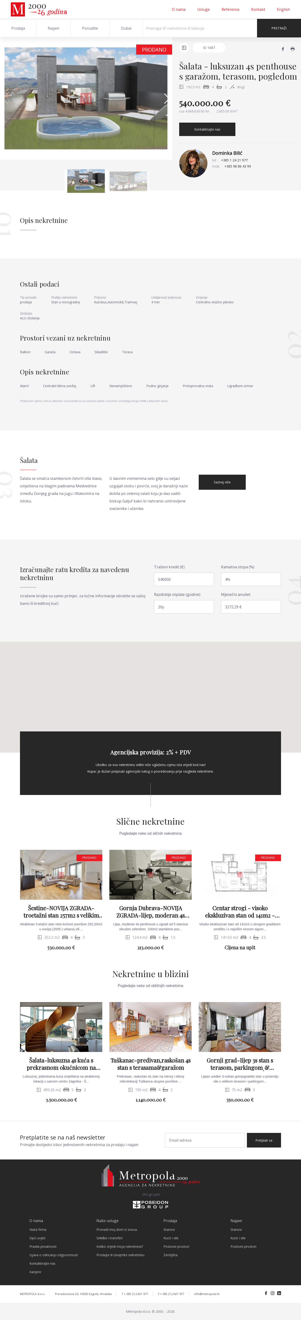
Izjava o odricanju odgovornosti (53, 1255)
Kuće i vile (170, 1238)
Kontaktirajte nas (207, 129)
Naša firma (37, 1229)
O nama (179, 9)
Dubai (126, 28)
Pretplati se (264, 1140)
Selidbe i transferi (109, 1238)
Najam (53, 28)
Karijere (35, 1272)
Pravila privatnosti (42, 1246)
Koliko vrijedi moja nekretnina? (119, 1246)
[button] (166, 98)
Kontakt (258, 9)
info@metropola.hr (207, 1294)
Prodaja (18, 28)
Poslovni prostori (176, 1246)
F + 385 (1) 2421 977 (171, 1294)
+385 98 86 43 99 (237, 166)
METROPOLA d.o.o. (32, 1294)
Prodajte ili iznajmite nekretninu (120, 1255)
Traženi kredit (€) (169, 567)
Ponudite (90, 28)
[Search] (200, 28)
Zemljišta (170, 1255)
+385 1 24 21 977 (234, 160)
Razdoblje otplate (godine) (177, 594)
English (283, 9)
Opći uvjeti (37, 1238)
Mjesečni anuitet (235, 594)
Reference (230, 9)
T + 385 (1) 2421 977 (135, 1294)
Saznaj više (222, 482)
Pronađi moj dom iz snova (116, 1229)
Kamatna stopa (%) (237, 567)
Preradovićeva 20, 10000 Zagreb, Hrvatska (83, 1294)
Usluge (203, 9)
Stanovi (169, 1229)
